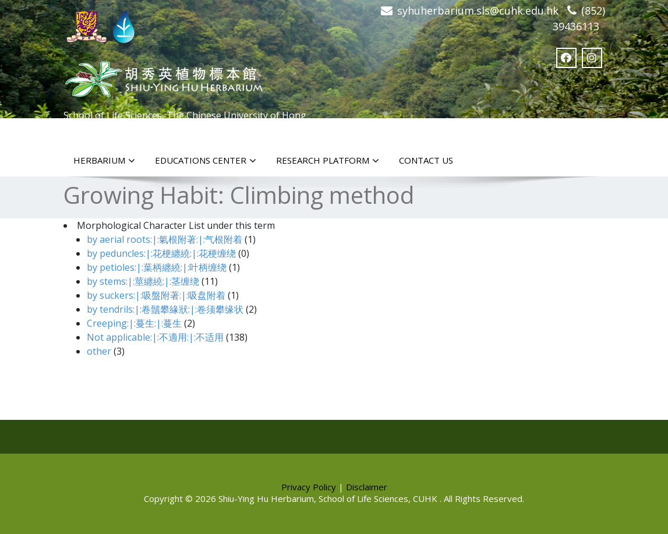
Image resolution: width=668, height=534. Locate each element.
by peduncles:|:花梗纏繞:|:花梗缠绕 (161, 253)
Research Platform (327, 160)
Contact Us (426, 160)
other (99, 351)
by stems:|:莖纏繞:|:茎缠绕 (143, 281)
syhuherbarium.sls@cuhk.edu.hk (478, 10)
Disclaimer (366, 487)
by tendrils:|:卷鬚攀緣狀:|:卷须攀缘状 (165, 309)
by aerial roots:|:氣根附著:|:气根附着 (164, 239)
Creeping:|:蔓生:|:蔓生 (134, 323)
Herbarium (104, 160)
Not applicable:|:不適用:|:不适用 (155, 337)
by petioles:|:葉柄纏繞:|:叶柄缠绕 (157, 267)
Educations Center (205, 160)
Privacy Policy (308, 487)
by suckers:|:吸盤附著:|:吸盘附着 (156, 295)
